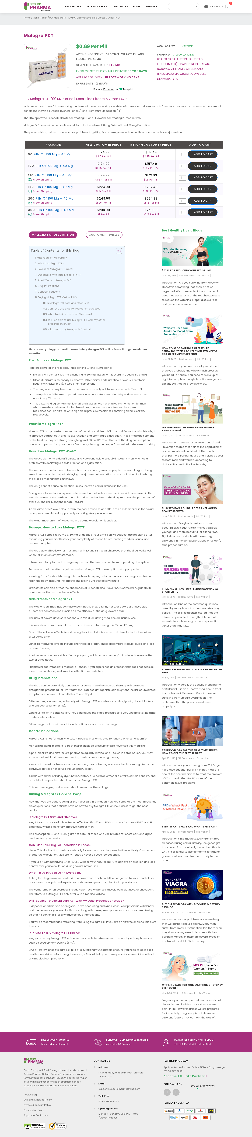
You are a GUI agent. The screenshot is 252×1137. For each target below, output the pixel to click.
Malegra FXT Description (53, 235)
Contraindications (49, 291)
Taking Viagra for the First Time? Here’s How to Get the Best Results (190, 752)
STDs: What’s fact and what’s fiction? (189, 826)
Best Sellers (73, 6)
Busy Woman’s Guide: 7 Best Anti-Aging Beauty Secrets (189, 509)
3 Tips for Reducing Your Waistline (186, 270)
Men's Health (40, 17)
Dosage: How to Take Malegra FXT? (59, 275)
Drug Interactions (48, 286)
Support (151, 6)
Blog (136, 6)
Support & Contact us (36, 1115)
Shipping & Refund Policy (38, 1099)
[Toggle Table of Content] (117, 251)
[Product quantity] (182, 154)
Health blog (30, 1094)
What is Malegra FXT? (51, 263)
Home (27, 17)
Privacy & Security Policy (37, 1105)
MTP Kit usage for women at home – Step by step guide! (192, 986)
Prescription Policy (34, 1110)
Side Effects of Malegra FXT (54, 280)
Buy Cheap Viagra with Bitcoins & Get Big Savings (191, 906)
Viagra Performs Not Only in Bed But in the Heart (192, 671)
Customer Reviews (104, 235)
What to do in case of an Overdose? (70, 314)
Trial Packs (120, 6)
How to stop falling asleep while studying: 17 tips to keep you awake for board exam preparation (189, 351)
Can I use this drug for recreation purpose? (74, 308)
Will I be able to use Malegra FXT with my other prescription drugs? (76, 322)
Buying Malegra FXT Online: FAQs (57, 297)
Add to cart (203, 154)
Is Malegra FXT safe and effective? (68, 303)
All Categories (96, 6)
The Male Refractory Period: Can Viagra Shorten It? (190, 590)
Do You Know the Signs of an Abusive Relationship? (188, 429)
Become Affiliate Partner (184, 1076)
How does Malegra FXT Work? (55, 269)
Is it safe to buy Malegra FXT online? (70, 329)
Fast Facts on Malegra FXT (53, 257)
